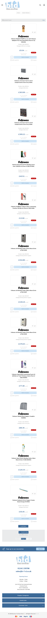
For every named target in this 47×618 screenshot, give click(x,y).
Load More (23, 526)
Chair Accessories (26, 423)
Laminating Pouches (25, 213)
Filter (43, 20)
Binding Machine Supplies (25, 255)
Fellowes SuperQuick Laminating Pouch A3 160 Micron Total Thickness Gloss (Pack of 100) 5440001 (23, 376)
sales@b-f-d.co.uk (23, 571)
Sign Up (40, 549)
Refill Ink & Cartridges (25, 46)
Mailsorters (25, 87)
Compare (34, 60)
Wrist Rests (25, 507)
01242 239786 (23, 568)
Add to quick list (14, 60)
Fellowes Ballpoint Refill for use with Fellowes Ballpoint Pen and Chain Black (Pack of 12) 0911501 (23, 40)
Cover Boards (26, 171)
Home (18, 12)
